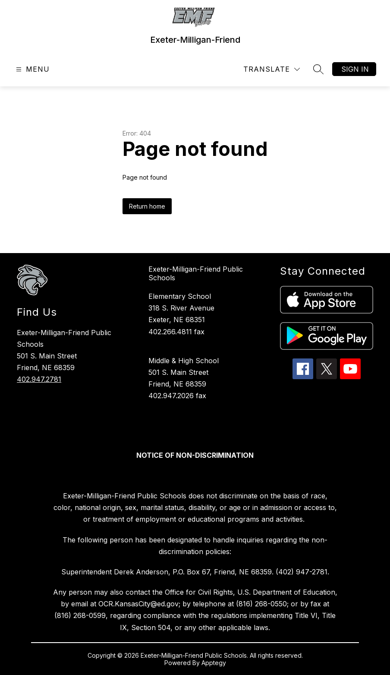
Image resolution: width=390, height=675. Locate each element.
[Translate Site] (271, 69)
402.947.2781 (39, 379)
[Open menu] (32, 69)
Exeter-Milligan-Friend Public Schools (195, 273)
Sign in (355, 69)
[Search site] (318, 69)
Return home (147, 206)
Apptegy (213, 662)
